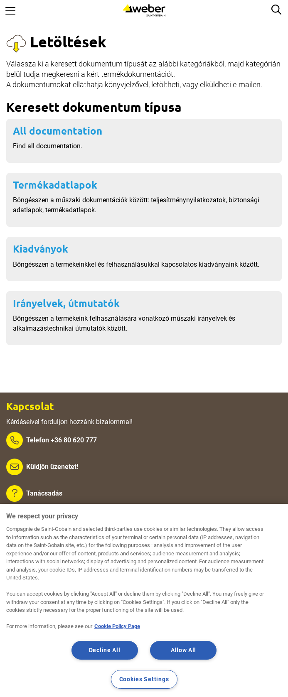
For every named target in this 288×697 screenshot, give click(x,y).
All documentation (57, 130)
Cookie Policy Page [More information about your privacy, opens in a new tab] (117, 626)
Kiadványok (40, 248)
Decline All (105, 650)
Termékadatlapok (55, 184)
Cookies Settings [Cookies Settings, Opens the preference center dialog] (144, 679)
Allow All (183, 650)
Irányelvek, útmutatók (66, 303)
